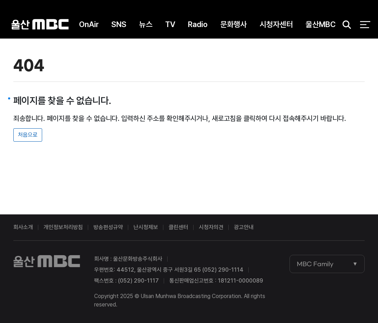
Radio (198, 24)
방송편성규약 (108, 227)
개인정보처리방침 (63, 227)
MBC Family (315, 264)
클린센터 (178, 227)
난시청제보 (145, 227)
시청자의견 (211, 227)
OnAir (89, 24)
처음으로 (28, 134)
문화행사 (233, 24)
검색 (344, 24)
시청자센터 (276, 24)
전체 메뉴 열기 (365, 24)
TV (170, 24)
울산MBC (40, 24)
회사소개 (23, 227)
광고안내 (244, 227)
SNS (118, 24)
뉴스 (145, 24)
